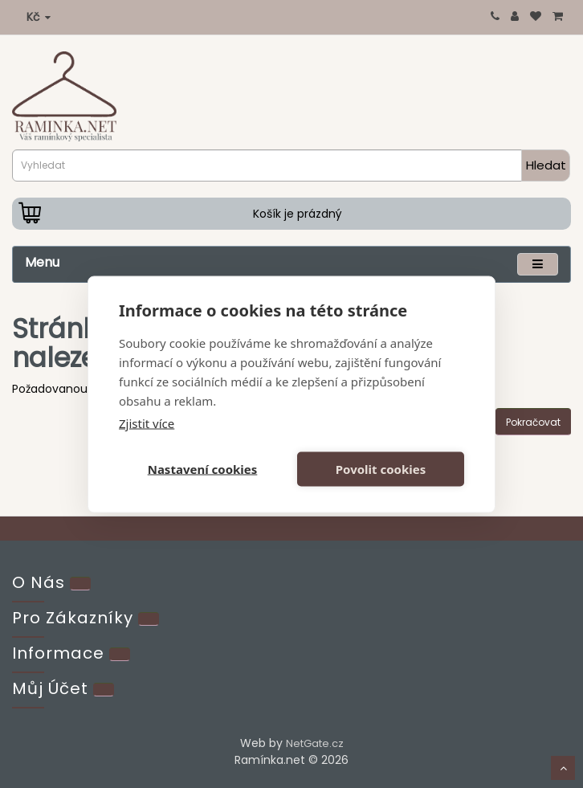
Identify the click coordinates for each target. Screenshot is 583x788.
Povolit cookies (381, 469)
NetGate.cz (315, 743)
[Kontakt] (80, 583)
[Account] (103, 689)
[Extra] (148, 619)
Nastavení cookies (203, 469)
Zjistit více (146, 422)
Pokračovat (533, 422)
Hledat (546, 165)
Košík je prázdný (297, 214)
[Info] (119, 654)
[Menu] (537, 264)
